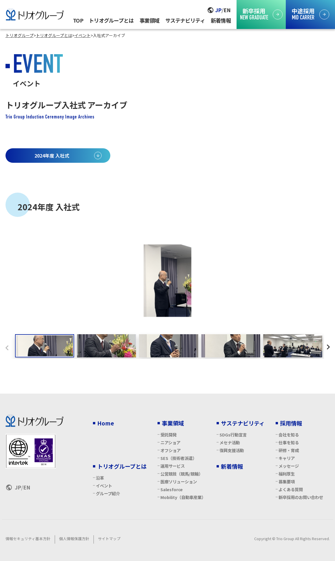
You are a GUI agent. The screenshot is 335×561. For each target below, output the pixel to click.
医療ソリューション (178, 481)
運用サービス (172, 466)
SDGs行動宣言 (233, 435)
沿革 (100, 478)
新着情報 (221, 20)
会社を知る (289, 435)
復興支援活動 (231, 450)
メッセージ (289, 466)
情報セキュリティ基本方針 (28, 538)
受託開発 (168, 435)
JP (218, 10)
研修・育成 (289, 450)
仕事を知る (289, 442)
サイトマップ (109, 538)
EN (227, 10)
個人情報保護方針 (74, 538)
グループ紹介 (108, 493)
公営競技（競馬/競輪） (181, 474)
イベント (104, 486)
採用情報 (291, 423)
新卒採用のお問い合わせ (301, 497)
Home (105, 423)
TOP (78, 20)
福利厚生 (287, 474)
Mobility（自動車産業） (183, 497)
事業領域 (150, 20)
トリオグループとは (111, 20)
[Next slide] (328, 347)
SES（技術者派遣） (178, 458)
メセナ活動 (229, 442)
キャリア (287, 458)
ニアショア (170, 442)
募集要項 (287, 481)
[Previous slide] (7, 347)
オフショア (170, 450)
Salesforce (171, 489)
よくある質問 (291, 489)
